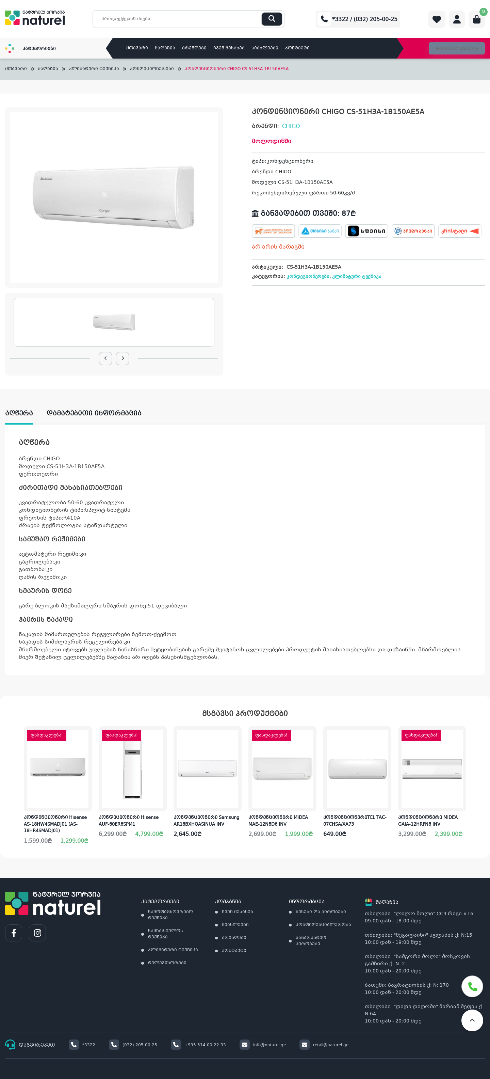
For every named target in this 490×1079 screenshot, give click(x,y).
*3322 (82, 1045)
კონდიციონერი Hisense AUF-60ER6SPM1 (129, 821)
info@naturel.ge (263, 1045)
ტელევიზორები (167, 963)
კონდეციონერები (152, 69)
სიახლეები (264, 48)
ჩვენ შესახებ (229, 48)
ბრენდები (194, 48)
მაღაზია (165, 48)
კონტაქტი (297, 48)
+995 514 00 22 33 (198, 1045)
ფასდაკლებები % (457, 49)
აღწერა (19, 413)
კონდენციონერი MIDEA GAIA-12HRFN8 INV (428, 821)
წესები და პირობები (321, 912)
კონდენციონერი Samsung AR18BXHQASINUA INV (206, 821)
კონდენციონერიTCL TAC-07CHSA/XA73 (355, 821)
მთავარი (137, 48)
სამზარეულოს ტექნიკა (165, 934)
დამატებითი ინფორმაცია (94, 413)
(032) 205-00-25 (133, 1045)
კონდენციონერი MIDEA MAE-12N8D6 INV (278, 821)
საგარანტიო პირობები (311, 941)
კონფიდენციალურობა (323, 925)
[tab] (26, 413)
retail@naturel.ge (323, 1045)
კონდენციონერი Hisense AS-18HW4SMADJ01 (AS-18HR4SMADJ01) (55, 824)
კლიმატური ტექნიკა (94, 69)
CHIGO (291, 126)
